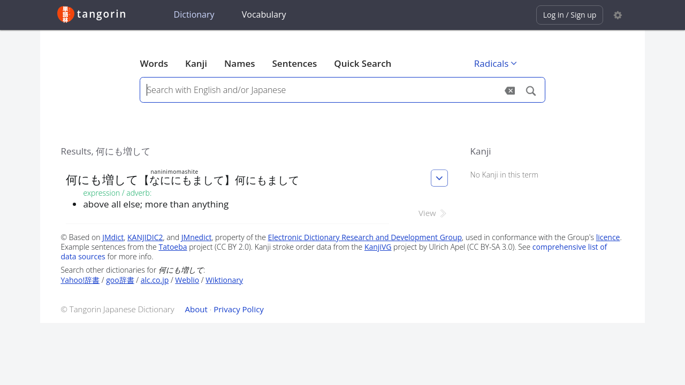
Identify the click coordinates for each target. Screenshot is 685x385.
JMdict (113, 237)
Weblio (187, 280)
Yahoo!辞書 (80, 280)
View (433, 212)
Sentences (294, 63)
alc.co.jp (155, 280)
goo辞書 (120, 280)
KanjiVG (378, 247)
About (196, 309)
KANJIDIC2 (145, 237)
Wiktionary (224, 280)
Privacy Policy (239, 309)
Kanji (196, 63)
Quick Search (362, 63)
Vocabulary (264, 14)
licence (608, 237)
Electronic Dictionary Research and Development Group (365, 237)
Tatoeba (172, 247)
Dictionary (194, 14)
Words (154, 63)
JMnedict (196, 237)
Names (239, 63)
